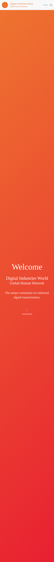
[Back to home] (17, 5)
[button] (47, 5)
